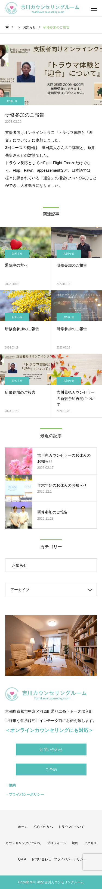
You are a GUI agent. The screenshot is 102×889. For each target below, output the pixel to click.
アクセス (90, 843)
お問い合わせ (51, 749)
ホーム (23, 827)
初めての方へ (43, 827)
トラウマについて (71, 827)
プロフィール (56, 843)
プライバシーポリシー (70, 859)
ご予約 (51, 769)
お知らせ (17, 253)
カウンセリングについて (23, 843)
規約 (75, 843)
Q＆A (22, 859)
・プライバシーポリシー (24, 794)
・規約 (10, 785)
